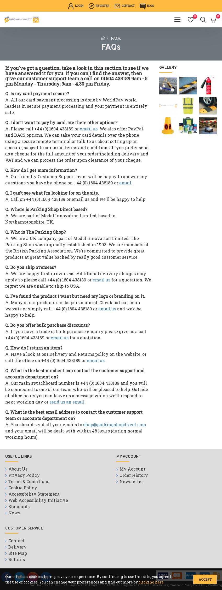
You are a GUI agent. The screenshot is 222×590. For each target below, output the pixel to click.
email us (89, 128)
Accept (205, 579)
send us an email (66, 402)
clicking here (151, 582)
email (125, 182)
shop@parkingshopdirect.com (114, 424)
